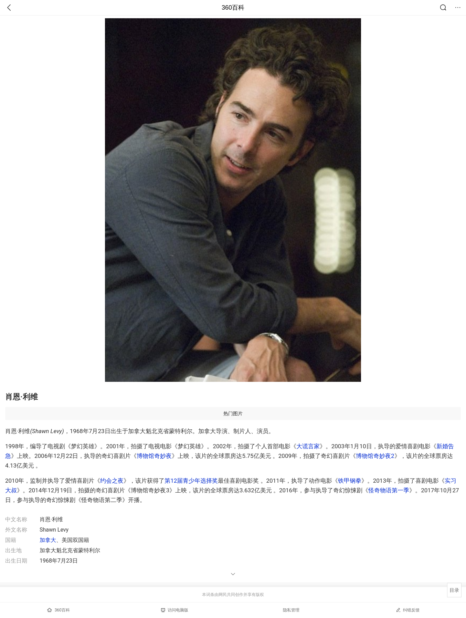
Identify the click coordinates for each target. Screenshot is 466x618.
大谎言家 (308, 446)
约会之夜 (112, 480)
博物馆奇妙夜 (154, 455)
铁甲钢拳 (349, 480)
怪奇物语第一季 (388, 490)
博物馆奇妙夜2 (375, 455)
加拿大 (48, 540)
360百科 (233, 7)
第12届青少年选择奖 (191, 480)
